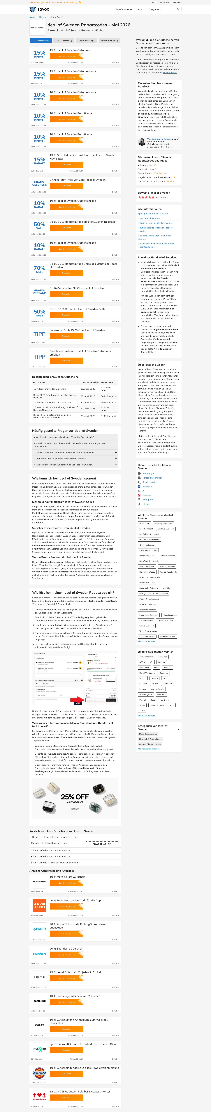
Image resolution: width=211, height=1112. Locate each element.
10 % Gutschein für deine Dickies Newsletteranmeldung (84, 1067)
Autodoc (161, 662)
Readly (153, 700)
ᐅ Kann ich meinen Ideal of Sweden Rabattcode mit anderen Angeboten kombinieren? (69, 445)
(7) (63, 40)
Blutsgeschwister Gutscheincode (153, 593)
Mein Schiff (167, 684)
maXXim (166, 588)
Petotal (142, 700)
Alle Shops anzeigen (146, 641)
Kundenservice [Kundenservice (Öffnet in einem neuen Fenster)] (147, 482)
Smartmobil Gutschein (148, 588)
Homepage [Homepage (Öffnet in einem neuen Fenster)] (146, 473)
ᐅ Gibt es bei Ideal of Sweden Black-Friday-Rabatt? (60, 458)
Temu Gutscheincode (148, 631)
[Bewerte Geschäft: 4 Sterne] (149, 197)
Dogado (142, 678)
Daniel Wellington (147, 673)
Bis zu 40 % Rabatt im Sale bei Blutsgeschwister (80, 1091)
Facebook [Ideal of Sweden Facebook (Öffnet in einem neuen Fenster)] (145, 486)
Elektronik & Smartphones (150, 739)
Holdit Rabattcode (147, 572)
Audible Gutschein (167, 556)
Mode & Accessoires (148, 734)
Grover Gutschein (146, 545)
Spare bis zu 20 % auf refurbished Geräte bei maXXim (83, 1044)
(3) (109, 40)
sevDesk (164, 700)
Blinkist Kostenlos (147, 566)
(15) (41, 40)
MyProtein (161, 694)
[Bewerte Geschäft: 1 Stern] (139, 197)
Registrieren (164, 2)
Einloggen (177, 2)
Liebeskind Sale (146, 620)
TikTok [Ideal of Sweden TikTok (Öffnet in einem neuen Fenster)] (143, 504)
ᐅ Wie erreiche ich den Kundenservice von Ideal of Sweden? (63, 464)
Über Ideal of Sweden (149, 218)
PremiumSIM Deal (147, 582)
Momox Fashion (157, 689)
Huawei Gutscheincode (149, 539)
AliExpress (162, 657)
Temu (171, 705)
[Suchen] (173, 9)
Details (115, 62)
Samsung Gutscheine (163, 523)
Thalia (142, 710)
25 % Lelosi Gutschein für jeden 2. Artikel (75, 972)
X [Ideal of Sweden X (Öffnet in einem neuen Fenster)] (141, 490)
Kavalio (155, 684)
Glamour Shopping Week (150, 744)
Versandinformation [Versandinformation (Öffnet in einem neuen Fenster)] (150, 477)
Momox (142, 689)
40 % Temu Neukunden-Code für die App (75, 900)
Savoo (32, 17)
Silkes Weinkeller (157, 705)
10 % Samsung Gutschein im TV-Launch (75, 996)
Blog (154, 2)
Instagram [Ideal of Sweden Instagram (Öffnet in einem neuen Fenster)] (145, 499)
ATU (151, 662)
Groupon (143, 684)
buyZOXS (168, 667)
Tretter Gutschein (165, 620)
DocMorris (163, 673)
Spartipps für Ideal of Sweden (153, 213)
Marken (42, 17)
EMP (165, 678)
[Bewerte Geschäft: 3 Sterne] (146, 197)
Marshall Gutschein (147, 609)
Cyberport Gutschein (148, 550)
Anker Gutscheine (167, 566)
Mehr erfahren (170, 72)
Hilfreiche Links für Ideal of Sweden (155, 223)
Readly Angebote (146, 556)
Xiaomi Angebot (170, 615)
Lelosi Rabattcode (147, 636)
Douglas (154, 678)
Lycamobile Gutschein (148, 615)
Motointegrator (145, 694)
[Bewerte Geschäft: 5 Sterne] (153, 197)
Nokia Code (144, 523)
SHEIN (142, 705)
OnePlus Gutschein (166, 529)
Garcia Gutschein (146, 626)
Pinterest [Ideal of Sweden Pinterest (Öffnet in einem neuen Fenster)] (145, 495)
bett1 (156, 667)
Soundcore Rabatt (168, 636)
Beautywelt (144, 667)
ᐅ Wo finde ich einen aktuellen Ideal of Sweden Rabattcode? (64, 437)
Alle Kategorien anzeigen (148, 749)
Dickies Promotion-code (149, 577)
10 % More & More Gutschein (68, 876)
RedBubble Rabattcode (149, 534)
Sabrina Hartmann (161, 139)
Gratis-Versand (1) (86, 40)
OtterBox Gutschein (148, 604)
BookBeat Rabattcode (149, 561)
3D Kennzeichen (146, 657)
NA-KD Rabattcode (168, 572)
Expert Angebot (146, 529)
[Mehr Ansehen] (178, 729)
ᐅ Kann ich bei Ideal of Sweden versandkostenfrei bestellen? (64, 452)
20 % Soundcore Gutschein (66, 948)
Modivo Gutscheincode (149, 599)
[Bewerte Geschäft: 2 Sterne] (143, 197)
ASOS (142, 662)
